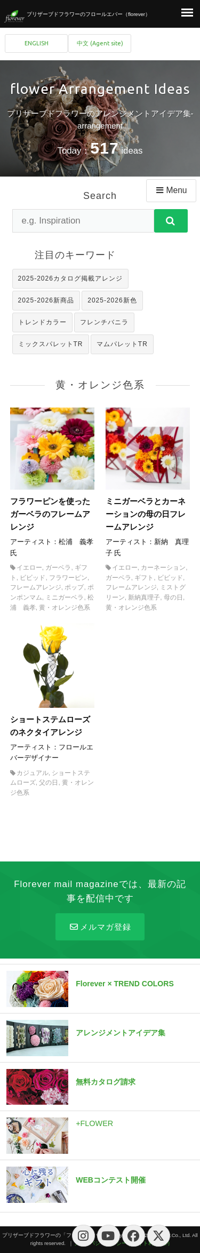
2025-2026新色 (112, 300)
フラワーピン (68, 577)
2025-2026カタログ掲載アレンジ (70, 278)
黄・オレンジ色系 (64, 607)
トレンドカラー (42, 322)
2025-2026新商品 (46, 300)
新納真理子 (144, 597)
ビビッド (32, 577)
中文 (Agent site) (100, 43)
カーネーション (163, 567)
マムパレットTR (122, 344)
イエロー (29, 567)
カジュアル (33, 773)
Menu (170, 190)
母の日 (173, 597)
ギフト (144, 577)
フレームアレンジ (35, 587)
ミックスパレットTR (50, 344)
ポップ (74, 587)
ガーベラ (58, 567)
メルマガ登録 (100, 926)
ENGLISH (37, 43)
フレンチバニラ (104, 322)
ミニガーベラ (64, 597)
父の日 (48, 782)
